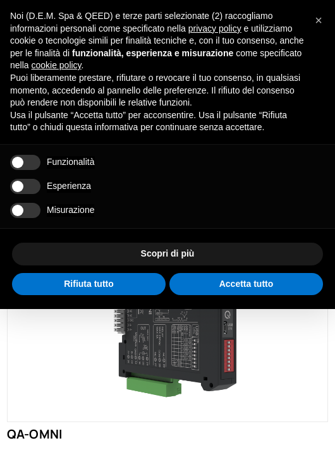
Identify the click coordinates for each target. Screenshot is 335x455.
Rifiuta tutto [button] (89, 284)
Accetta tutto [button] (246, 284)
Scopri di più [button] (168, 253)
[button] (318, 20)
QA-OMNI (34, 433)
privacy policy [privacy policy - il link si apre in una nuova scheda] (214, 28)
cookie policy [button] (56, 65)
